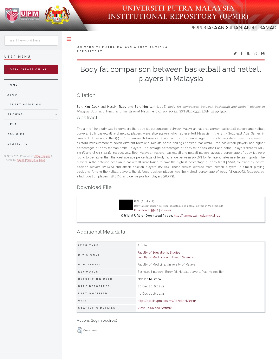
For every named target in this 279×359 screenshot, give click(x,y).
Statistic (17, 144)
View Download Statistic (155, 308)
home (12, 85)
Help (12, 124)
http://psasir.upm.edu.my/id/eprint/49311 (167, 300)
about (13, 94)
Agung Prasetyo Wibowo (31, 159)
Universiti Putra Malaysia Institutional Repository (123, 49)
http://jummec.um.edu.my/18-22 (197, 215)
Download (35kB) (146, 210)
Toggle (68, 39)
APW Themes (42, 156)
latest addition (24, 104)
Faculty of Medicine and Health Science (165, 257)
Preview (166, 210)
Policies (16, 134)
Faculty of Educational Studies (159, 252)
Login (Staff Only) (27, 69)
